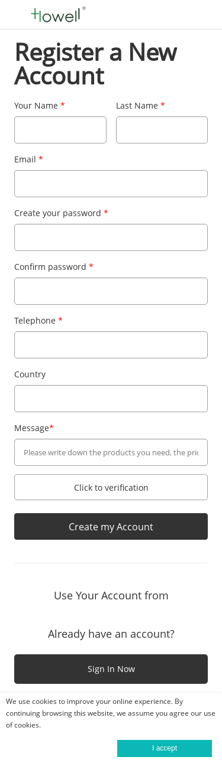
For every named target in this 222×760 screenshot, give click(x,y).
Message (34, 427)
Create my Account (111, 526)
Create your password (61, 212)
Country (30, 374)
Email (28, 159)
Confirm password (54, 266)
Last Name (140, 105)
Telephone (38, 320)
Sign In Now (111, 668)
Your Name (39, 105)
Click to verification (111, 487)
